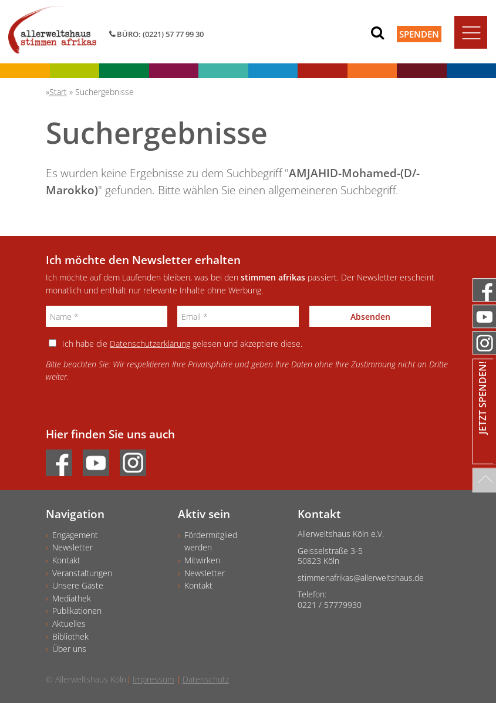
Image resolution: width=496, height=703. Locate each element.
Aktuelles (69, 623)
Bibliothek (70, 636)
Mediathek (71, 598)
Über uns (69, 648)
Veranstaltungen (82, 573)
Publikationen (77, 610)
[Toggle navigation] (470, 32)
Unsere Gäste (77, 585)
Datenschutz (206, 679)
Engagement (75, 534)
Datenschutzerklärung (150, 343)
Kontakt (66, 560)
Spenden (419, 34)
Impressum (153, 679)
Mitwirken (202, 560)
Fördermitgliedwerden (210, 541)
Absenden (370, 316)
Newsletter (72, 547)
